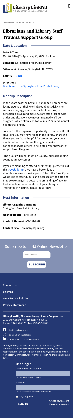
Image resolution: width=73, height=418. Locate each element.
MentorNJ (11, 23)
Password (20, 382)
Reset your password (59, 404)
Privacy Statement (14, 305)
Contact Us (10, 285)
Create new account (59, 400)
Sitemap (8, 291)
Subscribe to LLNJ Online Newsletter (36, 246)
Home (5, 23)
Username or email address (29, 368)
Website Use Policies (15, 298)
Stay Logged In (26, 396)
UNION (18, 76)
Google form (15, 169)
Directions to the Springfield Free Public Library (31, 86)
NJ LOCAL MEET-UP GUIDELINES (25, 23)
